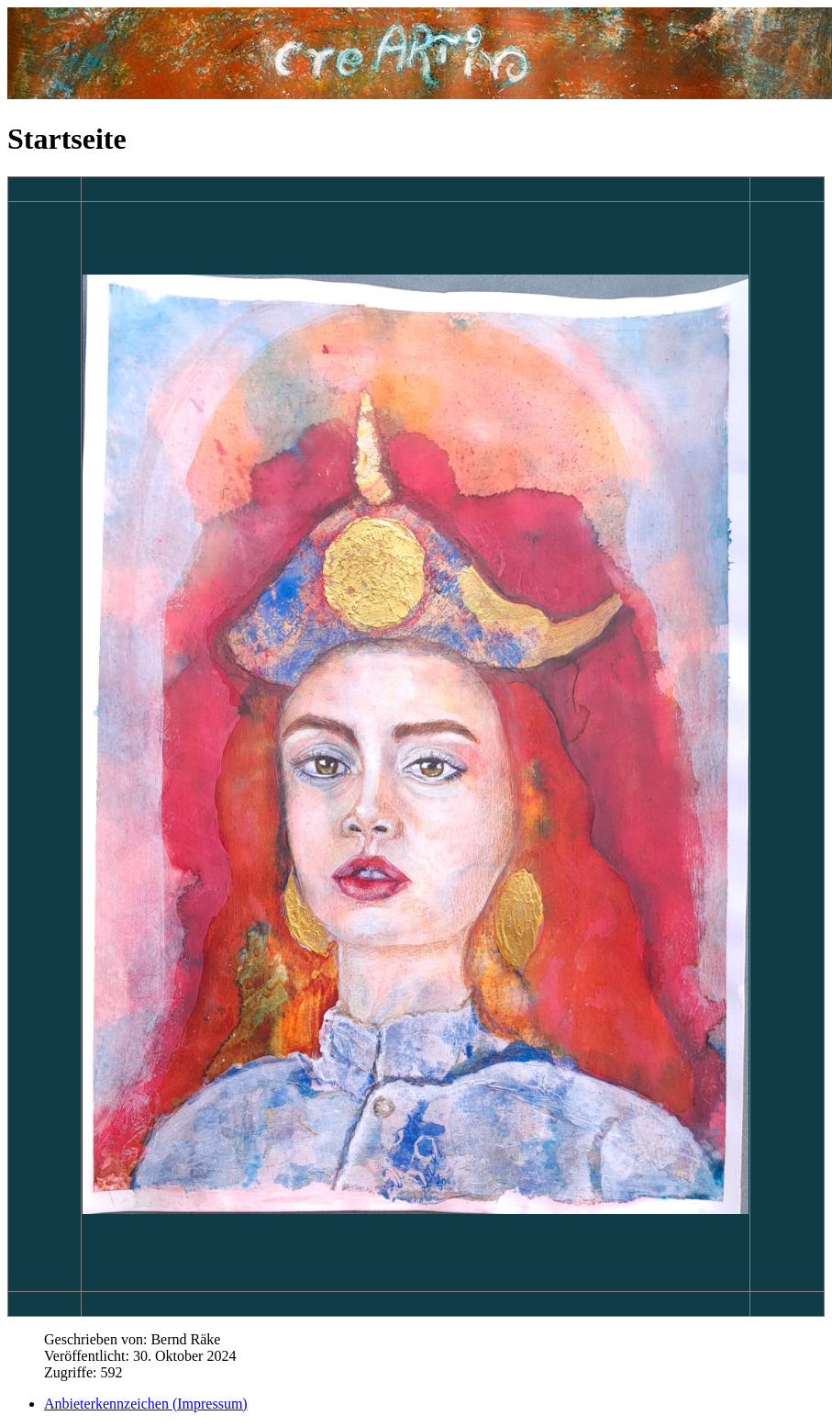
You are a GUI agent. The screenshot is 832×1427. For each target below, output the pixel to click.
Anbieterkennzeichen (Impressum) (146, 1403)
